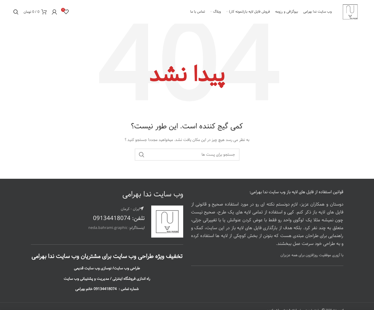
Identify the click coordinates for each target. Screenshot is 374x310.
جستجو (141, 155)
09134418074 (112, 218)
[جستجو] (187, 155)
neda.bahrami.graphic (108, 228)
